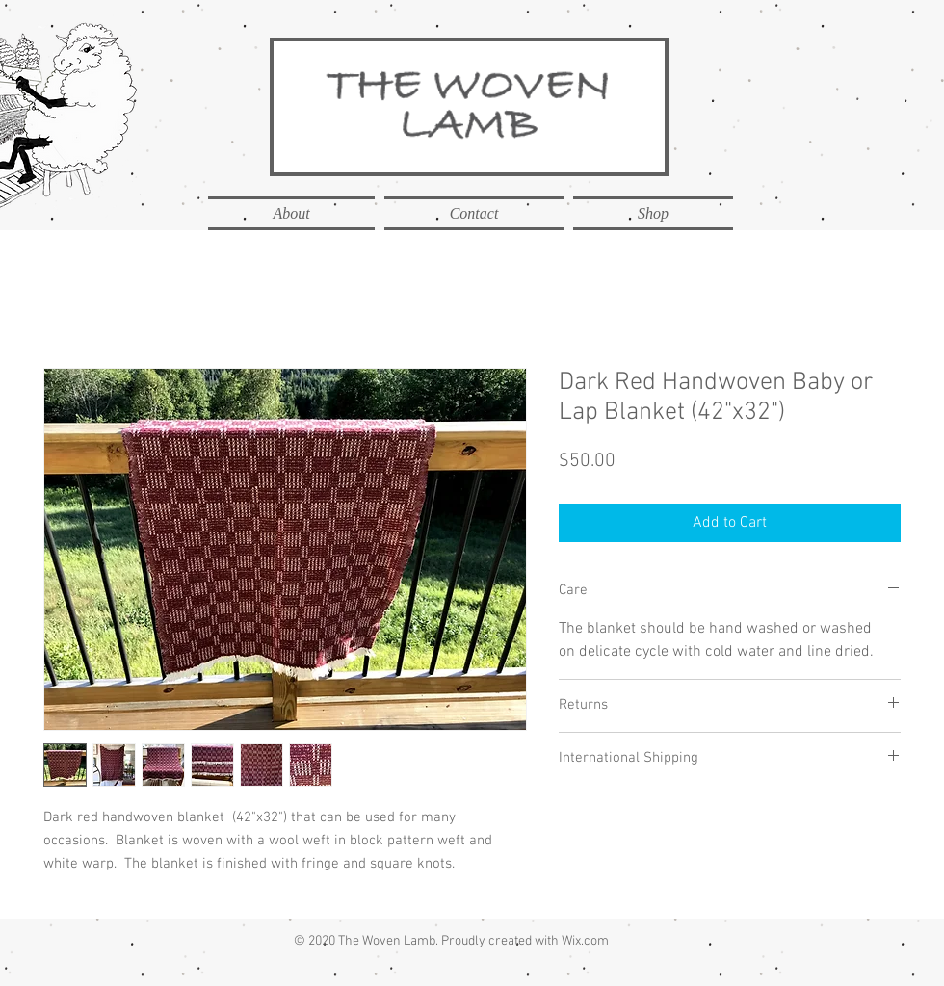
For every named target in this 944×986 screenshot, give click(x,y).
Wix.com (585, 941)
